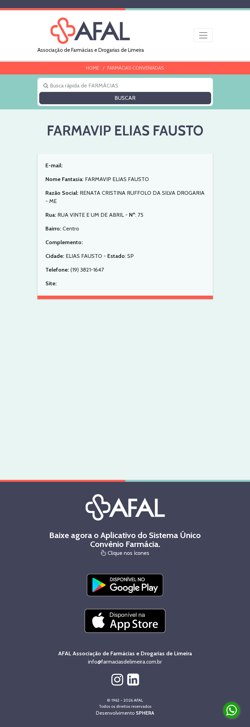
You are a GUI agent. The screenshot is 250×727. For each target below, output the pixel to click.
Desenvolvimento (125, 713)
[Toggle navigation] (203, 35)
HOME (92, 68)
